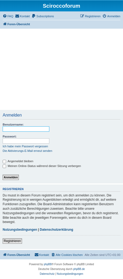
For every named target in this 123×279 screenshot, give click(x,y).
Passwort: (10, 136)
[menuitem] (8, 16)
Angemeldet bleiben (18, 161)
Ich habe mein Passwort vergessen (25, 146)
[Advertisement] (61, 69)
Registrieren (12, 241)
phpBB (48, 264)
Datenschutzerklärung (56, 229)
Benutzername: (13, 124)
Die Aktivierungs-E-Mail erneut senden (27, 150)
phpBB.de (79, 269)
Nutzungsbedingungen (20, 229)
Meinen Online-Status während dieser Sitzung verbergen (42, 166)
